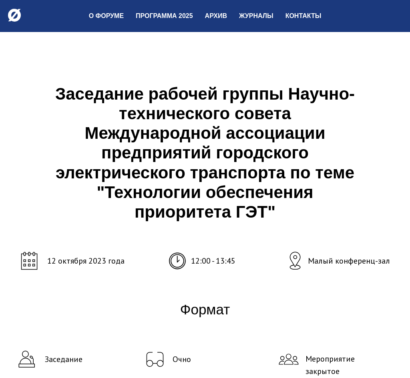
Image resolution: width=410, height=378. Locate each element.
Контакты (303, 15)
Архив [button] (216, 15)
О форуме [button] (106, 15)
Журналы (256, 15)
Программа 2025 (164, 15)
